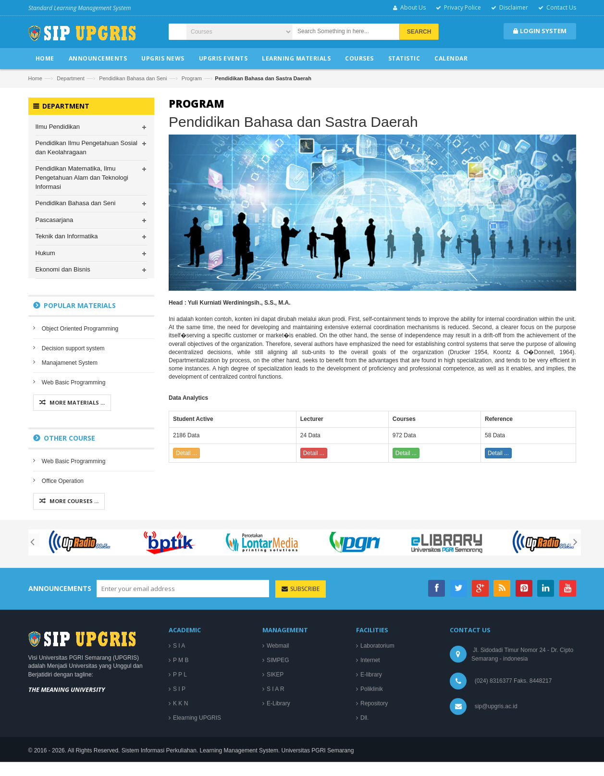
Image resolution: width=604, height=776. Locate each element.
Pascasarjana (55, 219)
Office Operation (63, 481)
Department (70, 78)
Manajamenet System (70, 362)
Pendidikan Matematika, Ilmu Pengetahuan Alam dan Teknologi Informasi (82, 177)
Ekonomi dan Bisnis (63, 269)
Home (35, 78)
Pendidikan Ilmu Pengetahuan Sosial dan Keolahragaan (86, 147)
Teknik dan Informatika (67, 236)
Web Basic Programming (74, 382)
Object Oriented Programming (80, 328)
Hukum (45, 253)
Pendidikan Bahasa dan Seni (133, 78)
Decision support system (73, 348)
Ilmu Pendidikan (58, 126)
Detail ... (186, 453)
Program (192, 78)
